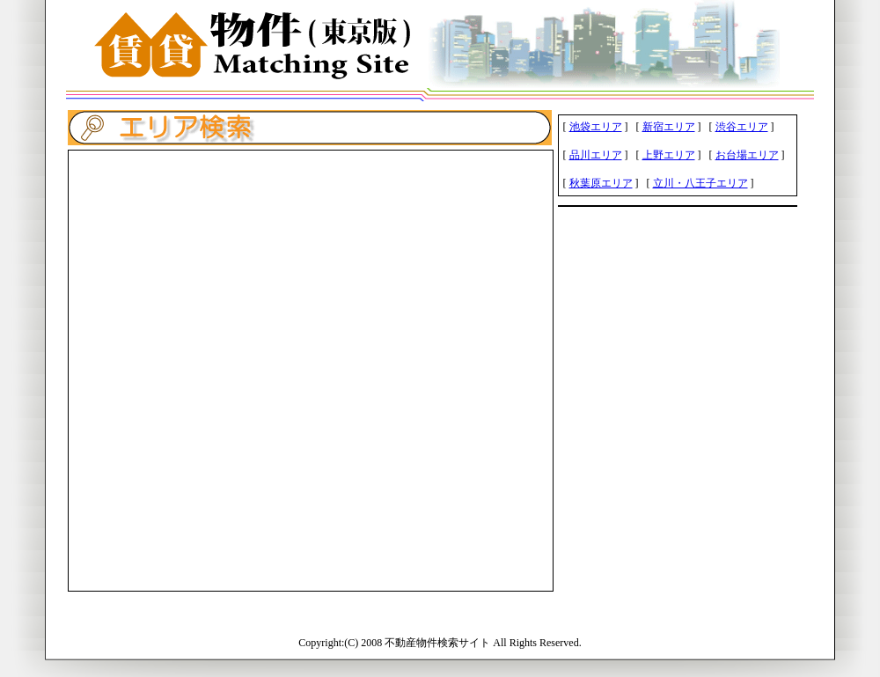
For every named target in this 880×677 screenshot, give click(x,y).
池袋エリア (595, 127)
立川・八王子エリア (700, 183)
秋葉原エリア (601, 183)
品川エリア (595, 155)
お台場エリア (747, 155)
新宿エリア (668, 127)
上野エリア (668, 155)
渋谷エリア (741, 127)
